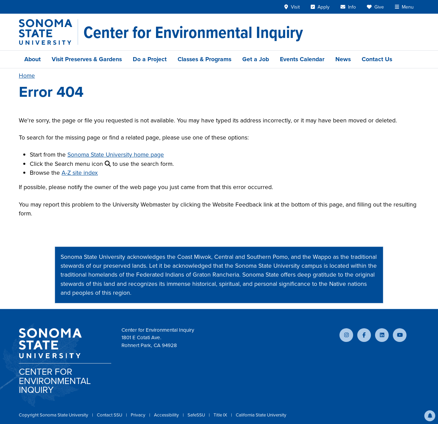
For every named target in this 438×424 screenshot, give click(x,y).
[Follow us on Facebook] (364, 335)
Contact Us (377, 59)
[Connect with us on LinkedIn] (382, 335)
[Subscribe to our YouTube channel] (400, 335)
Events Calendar (302, 59)
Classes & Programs (204, 59)
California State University (261, 415)
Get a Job (255, 59)
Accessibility (167, 415)
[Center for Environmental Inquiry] (193, 32)
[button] (429, 415)
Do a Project (150, 59)
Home (27, 75)
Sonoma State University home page (115, 154)
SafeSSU (197, 415)
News (343, 59)
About (32, 59)
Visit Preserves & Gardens (87, 59)
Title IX (221, 415)
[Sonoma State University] (48, 32)
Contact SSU (110, 415)
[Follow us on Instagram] (346, 335)
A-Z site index (80, 172)
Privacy (138, 415)
